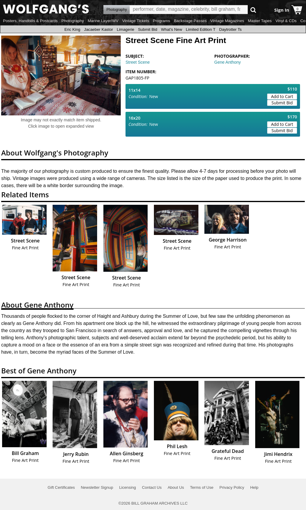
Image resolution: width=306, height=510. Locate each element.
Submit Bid (147, 29)
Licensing (127, 487)
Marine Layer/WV (103, 21)
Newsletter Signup (97, 487)
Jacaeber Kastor (98, 29)
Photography (72, 21)
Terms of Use (202, 487)
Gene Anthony (227, 62)
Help (254, 487)
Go (253, 9)
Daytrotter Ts (230, 29)
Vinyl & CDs (286, 21)
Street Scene (138, 62)
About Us (176, 487)
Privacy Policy (231, 487)
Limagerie (125, 29)
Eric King (72, 29)
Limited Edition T (200, 29)
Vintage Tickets (135, 21)
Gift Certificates (61, 487)
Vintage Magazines (227, 21)
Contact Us (152, 487)
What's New (171, 29)
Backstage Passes (190, 21)
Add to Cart (282, 96)
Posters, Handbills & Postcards (30, 21)
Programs (161, 21)
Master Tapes (260, 21)
